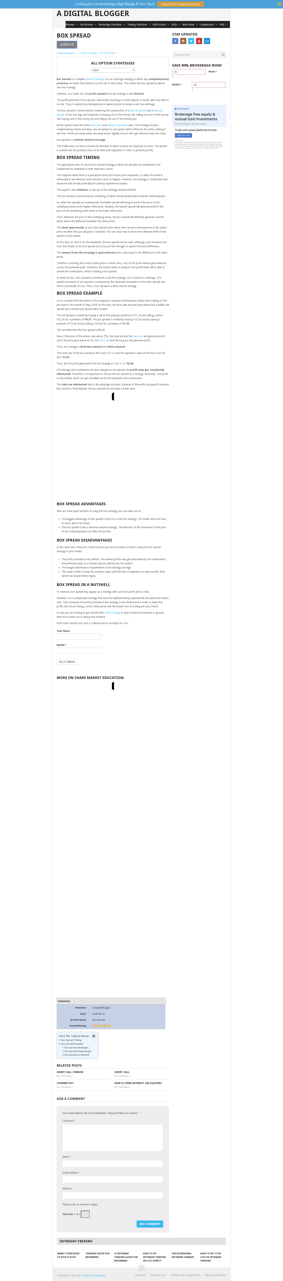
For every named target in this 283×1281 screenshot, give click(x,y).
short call (104, 340)
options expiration (118, 125)
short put (138, 336)
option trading (112, 612)
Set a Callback (67, 661)
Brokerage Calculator (112, 24)
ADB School (161, 24)
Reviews (72, 24)
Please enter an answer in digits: (80, 1204)
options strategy (95, 79)
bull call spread (138, 110)
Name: (66, 1156)
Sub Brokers (88, 24)
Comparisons (208, 24)
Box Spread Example (72, 1043)
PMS (223, 24)
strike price (96, 125)
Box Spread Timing (71, 1040)
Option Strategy (89, 53)
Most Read (190, 24)
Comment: (68, 1120)
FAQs (175, 24)
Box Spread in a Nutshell (77, 1054)
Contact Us (158, 1275)
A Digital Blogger (93, 13)
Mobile (61, 645)
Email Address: (71, 1172)
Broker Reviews (215, 1275)
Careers (140, 1275)
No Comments (108, 53)
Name (212, 71)
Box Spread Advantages (77, 1047)
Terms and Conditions (185, 1275)
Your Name (63, 630)
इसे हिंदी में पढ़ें (67, 44)
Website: (67, 1188)
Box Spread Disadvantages (78, 1051)
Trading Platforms (139, 24)
